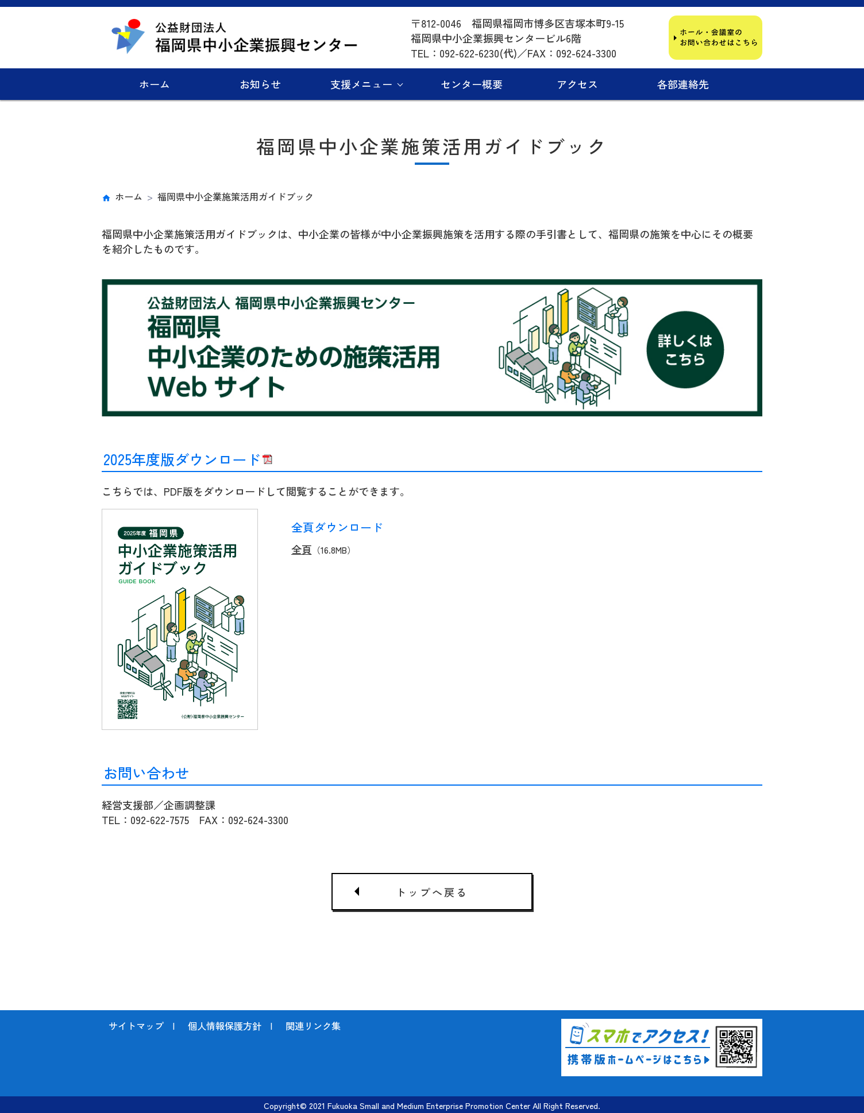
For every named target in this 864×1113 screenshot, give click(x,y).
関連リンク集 (313, 1024)
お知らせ (260, 83)
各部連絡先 (683, 83)
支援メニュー (361, 83)
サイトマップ (136, 1024)
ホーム (154, 83)
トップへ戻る (432, 891)
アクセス (577, 83)
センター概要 (472, 83)
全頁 (301, 549)
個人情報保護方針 (224, 1024)
